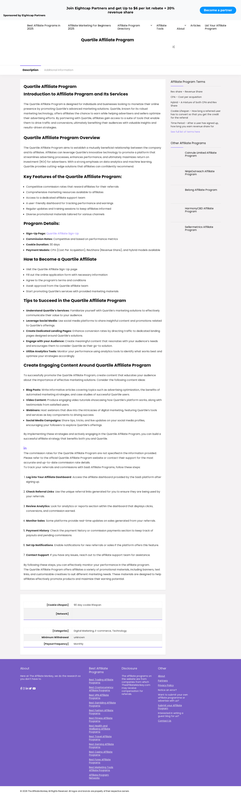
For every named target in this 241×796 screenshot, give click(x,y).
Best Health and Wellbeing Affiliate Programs (99, 728)
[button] (21, 688)
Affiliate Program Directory (128, 27)
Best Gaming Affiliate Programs (101, 745)
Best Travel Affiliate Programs (100, 738)
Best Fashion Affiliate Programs (101, 712)
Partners (163, 680)
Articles (195, 25)
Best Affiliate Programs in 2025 (43, 27)
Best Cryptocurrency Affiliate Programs (101, 689)
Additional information (58, 70)
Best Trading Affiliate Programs (101, 681)
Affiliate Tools (161, 27)
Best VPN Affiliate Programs (99, 696)
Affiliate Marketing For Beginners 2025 (89, 27)
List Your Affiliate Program (215, 27)
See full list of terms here (185, 131)
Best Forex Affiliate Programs (100, 761)
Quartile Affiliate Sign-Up (62, 233)
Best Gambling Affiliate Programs (102, 704)
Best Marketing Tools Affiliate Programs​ (101, 769)
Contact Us (164, 720)
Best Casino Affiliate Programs (100, 753)
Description (30, 70)
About (181, 29)
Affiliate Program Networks (99, 776)
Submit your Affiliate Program (170, 707)
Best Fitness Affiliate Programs (100, 719)
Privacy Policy (166, 685)
